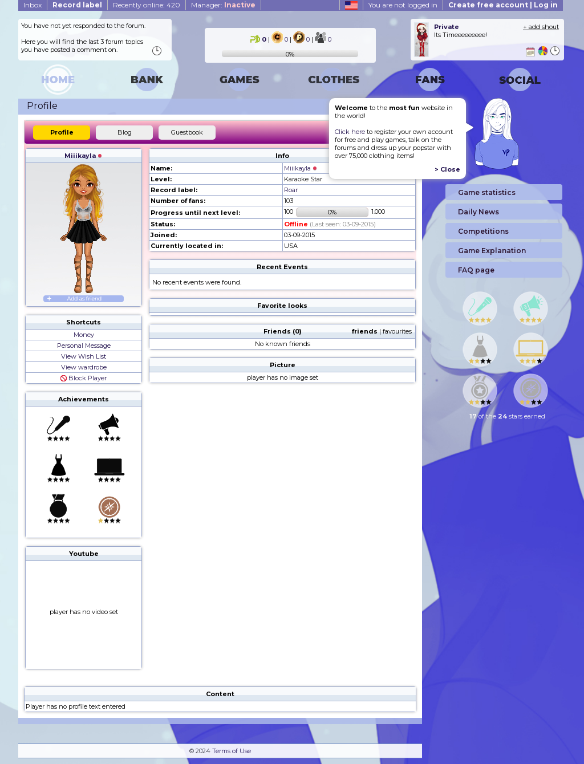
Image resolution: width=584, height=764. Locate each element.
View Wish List (83, 356)
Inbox (32, 5)
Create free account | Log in (503, 5)
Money (84, 335)
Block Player (83, 378)
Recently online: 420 (146, 5)
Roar (291, 190)
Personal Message (84, 346)
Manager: (223, 5)
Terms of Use (231, 751)
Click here (350, 132)
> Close (447, 169)
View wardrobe (84, 367)
